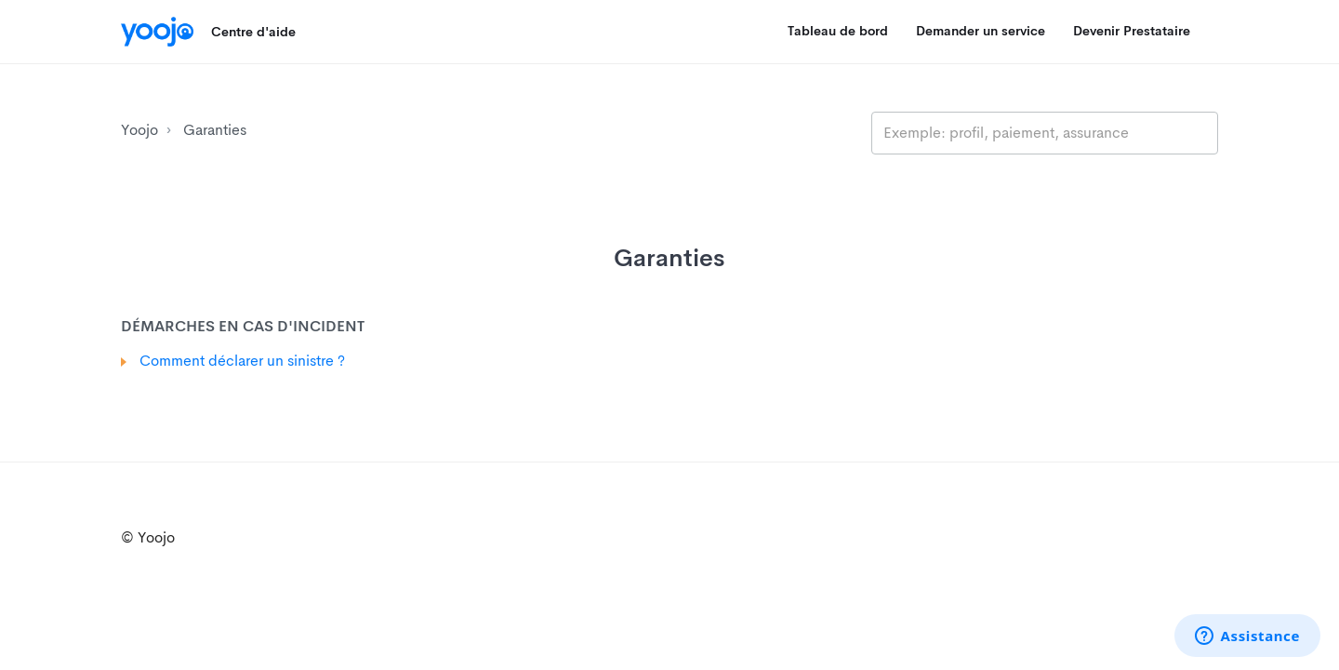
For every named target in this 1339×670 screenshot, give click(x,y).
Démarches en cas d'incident (243, 326)
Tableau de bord (838, 30)
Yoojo (139, 130)
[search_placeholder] (1044, 133)
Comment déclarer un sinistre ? (242, 360)
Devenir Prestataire (1131, 30)
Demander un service (980, 30)
